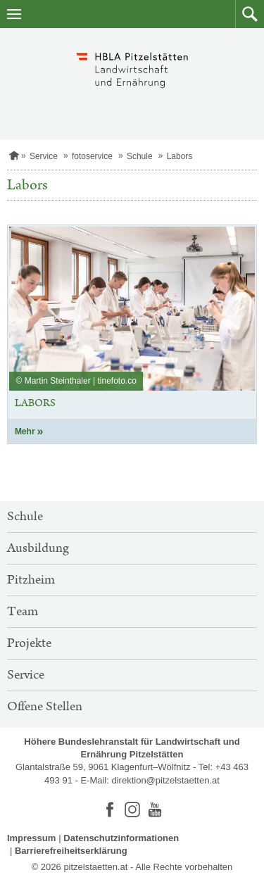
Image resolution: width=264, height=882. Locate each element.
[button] (249, 14)
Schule (140, 156)
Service (44, 156)
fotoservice (92, 156)
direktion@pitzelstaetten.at (165, 780)
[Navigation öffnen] (14, 14)
